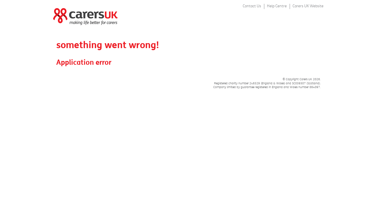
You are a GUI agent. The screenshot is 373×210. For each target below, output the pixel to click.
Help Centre (277, 6)
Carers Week (83, 13)
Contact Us (252, 6)
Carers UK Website (308, 6)
